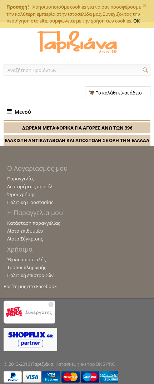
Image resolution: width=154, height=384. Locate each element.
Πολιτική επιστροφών (30, 275)
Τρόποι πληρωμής (26, 267)
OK (136, 21)
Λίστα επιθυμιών (25, 231)
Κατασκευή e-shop (75, 364)
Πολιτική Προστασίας (30, 202)
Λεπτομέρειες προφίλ (30, 186)
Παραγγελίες (20, 178)
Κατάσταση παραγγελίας (33, 223)
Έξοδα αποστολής (26, 259)
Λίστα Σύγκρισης (25, 238)
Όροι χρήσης (21, 194)
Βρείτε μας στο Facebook (30, 286)
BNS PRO (105, 364)
